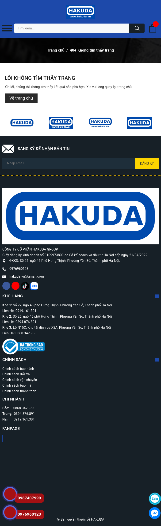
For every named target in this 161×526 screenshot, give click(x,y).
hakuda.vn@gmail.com (26, 276)
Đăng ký (147, 163)
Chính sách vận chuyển (19, 380)
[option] (22, 123)
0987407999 (29, 498)
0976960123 (18, 269)
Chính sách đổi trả (16, 374)
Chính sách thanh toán (19, 391)
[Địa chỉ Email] (80, 163)
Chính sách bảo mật (17, 385)
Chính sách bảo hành (18, 369)
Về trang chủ (21, 98)
